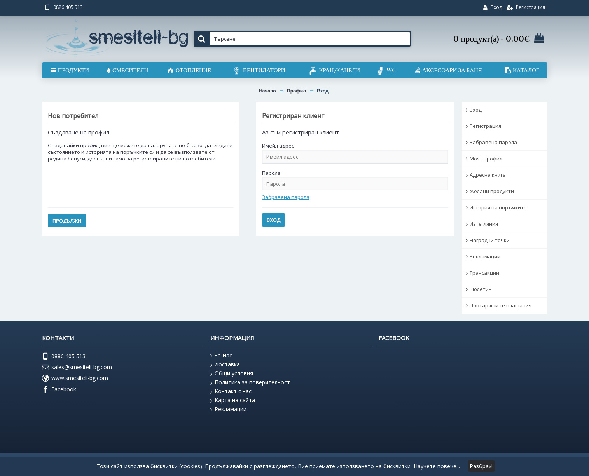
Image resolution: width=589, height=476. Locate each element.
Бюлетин (481, 289)
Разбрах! (481, 466)
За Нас (221, 355)
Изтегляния (484, 223)
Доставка (225, 364)
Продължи (66, 220)
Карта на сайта (232, 400)
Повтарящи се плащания (500, 305)
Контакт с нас (231, 391)
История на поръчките (498, 207)
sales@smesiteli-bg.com (77, 367)
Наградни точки (490, 240)
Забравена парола (493, 142)
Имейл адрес (278, 145)
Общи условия (231, 373)
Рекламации (485, 256)
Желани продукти (492, 191)
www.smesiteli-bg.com (75, 378)
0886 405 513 (64, 356)
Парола (271, 172)
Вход (476, 109)
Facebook (59, 389)
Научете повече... (437, 466)
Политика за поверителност (250, 382)
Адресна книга (488, 174)
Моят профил (486, 158)
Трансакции (484, 272)
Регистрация (485, 125)
